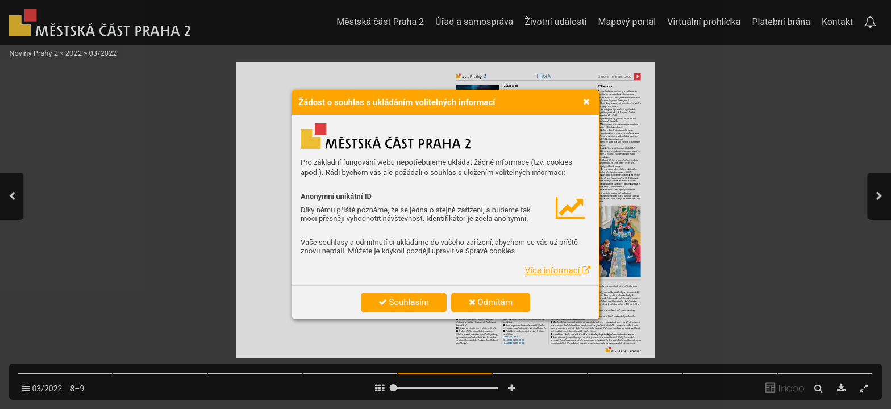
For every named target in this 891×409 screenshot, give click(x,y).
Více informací (557, 270)
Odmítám (491, 302)
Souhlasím (403, 302)
